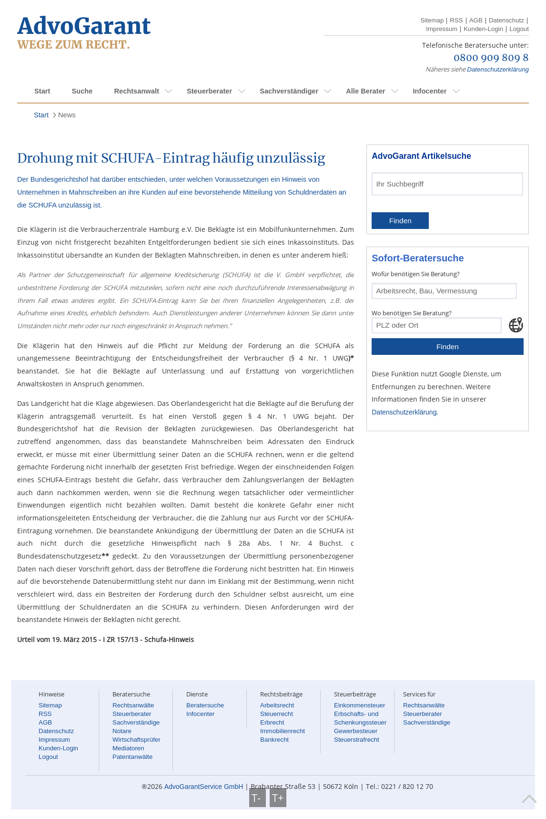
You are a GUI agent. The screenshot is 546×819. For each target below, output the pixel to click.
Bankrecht (274, 739)
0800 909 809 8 (491, 58)
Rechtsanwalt (136, 91)
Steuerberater (209, 91)
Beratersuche (205, 705)
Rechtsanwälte (133, 705)
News (67, 115)
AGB (476, 20)
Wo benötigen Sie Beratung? (412, 313)
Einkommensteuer (359, 705)
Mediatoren (128, 748)
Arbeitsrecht (277, 705)
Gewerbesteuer (355, 731)
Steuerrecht (276, 713)
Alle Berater (365, 91)
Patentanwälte (132, 756)
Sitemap (432, 20)
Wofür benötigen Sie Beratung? (416, 274)
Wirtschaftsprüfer (136, 739)
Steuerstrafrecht (356, 739)
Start (42, 91)
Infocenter (429, 91)
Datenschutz (506, 20)
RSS (456, 20)
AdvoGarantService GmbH (203, 786)
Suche (81, 91)
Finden (400, 221)
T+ (278, 797)
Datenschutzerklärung (498, 69)
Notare (121, 731)
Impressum (441, 28)
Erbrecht (272, 722)
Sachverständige (136, 722)
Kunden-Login (483, 28)
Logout (519, 28)
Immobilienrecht (282, 731)
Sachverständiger (289, 91)
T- (257, 797)
